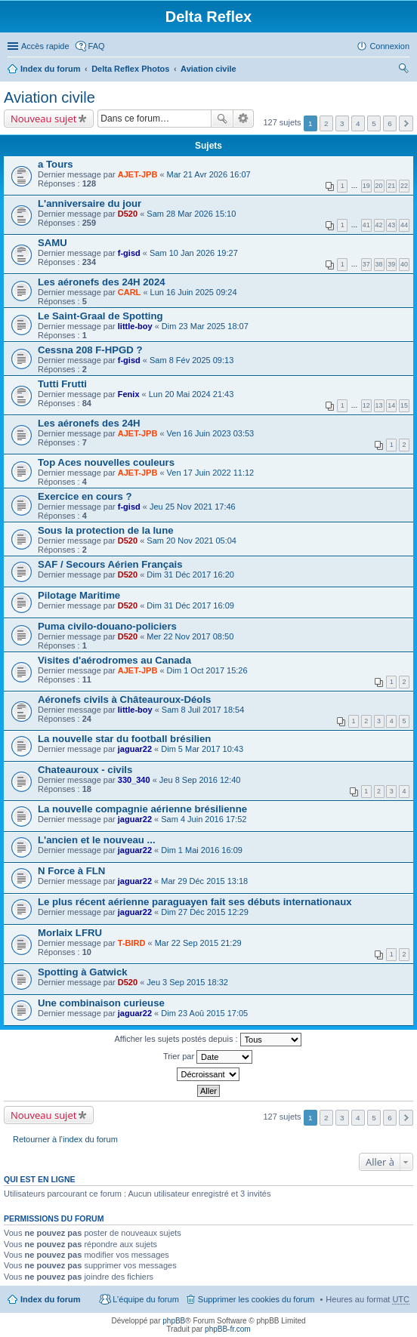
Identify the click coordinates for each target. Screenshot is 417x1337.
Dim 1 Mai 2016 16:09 (201, 850)
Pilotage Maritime (79, 595)
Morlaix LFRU (70, 932)
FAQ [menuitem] (96, 46)
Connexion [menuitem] (389, 46)
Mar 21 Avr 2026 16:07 (209, 174)
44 (404, 225)
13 (379, 405)
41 (366, 225)
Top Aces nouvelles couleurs (106, 462)
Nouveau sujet (43, 118)
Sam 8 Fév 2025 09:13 (191, 360)
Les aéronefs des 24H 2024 (101, 282)
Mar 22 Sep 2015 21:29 (198, 942)
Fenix (129, 394)
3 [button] (342, 123)
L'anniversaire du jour (89, 203)
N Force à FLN (71, 870)
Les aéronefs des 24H (89, 423)
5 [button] (374, 123)
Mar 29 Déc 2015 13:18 (204, 881)
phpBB (173, 1321)
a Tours (55, 164)
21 (391, 185)
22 (404, 185)
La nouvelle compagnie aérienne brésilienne (142, 809)
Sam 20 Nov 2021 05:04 (191, 540)
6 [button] (390, 123)
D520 (127, 213)
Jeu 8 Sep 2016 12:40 (200, 779)
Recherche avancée (243, 118)
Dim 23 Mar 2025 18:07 (205, 326)
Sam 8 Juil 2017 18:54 (203, 709)
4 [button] (358, 123)
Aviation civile (208, 68)
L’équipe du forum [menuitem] (145, 1299)
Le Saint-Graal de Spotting (100, 316)
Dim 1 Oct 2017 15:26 (207, 670)
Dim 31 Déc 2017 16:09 (190, 605)
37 (366, 264)
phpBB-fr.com (228, 1329)
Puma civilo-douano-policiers (107, 626)
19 (366, 185)
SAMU (52, 242)
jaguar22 (135, 748)
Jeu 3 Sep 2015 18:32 (187, 982)
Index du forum (50, 68)
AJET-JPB (138, 174)
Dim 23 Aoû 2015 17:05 (204, 1013)
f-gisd (129, 252)
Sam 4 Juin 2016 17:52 (203, 819)
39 (391, 264)
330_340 (134, 779)
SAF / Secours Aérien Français (110, 564)
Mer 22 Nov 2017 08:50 (190, 636)
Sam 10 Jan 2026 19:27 (194, 252)
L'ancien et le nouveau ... (97, 840)
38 (379, 264)
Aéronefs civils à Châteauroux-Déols (124, 699)
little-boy (135, 326)
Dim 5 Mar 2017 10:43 (202, 748)
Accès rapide (45, 46)
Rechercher (222, 118)
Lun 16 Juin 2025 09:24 (193, 292)
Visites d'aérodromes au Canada (114, 660)
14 (391, 405)
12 (366, 405)
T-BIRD (132, 942)
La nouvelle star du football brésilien (124, 738)
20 (379, 185)
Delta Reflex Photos (130, 68)
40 (404, 264)
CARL (129, 292)
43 (391, 225)
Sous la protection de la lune (106, 530)
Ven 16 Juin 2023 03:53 (211, 433)
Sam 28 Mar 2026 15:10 (191, 213)
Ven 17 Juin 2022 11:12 (211, 472)
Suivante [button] (406, 123)
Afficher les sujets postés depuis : (207, 1039)
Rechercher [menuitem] (403, 70)
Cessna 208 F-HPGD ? (90, 350)
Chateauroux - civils (85, 769)
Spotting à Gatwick (83, 972)
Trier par (207, 1057)
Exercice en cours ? (85, 496)
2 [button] (326, 123)
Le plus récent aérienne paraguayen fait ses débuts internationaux (195, 901)
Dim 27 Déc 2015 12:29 (205, 911)
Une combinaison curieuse (101, 1003)
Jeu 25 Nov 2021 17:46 (193, 506)
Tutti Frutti (62, 384)
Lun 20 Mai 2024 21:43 (191, 394)
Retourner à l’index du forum (65, 1139)
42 (379, 225)
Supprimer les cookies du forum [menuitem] (256, 1299)
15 (404, 405)
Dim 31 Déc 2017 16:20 (190, 574)
